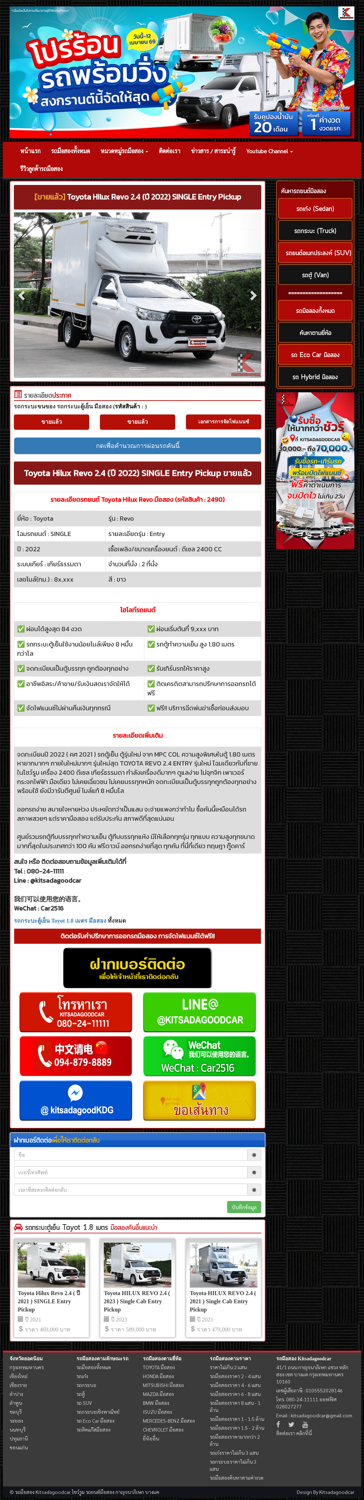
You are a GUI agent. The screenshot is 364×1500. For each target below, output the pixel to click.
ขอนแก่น (19, 1447)
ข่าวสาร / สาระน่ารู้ (213, 151)
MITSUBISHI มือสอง (163, 1385)
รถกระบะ (86, 1385)
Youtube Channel (269, 151)
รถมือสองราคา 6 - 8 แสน (235, 1394)
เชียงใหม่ (18, 1376)
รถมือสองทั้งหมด (70, 151)
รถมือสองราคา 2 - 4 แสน (235, 1376)
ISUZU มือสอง (157, 1411)
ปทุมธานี (19, 1438)
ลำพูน (16, 1403)
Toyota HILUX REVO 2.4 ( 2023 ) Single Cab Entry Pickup (137, 1301)
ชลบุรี (16, 1411)
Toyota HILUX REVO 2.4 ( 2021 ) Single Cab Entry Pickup (223, 1301)
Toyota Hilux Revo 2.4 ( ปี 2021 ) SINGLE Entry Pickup (49, 1301)
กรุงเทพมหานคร (27, 1367)
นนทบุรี (18, 1429)
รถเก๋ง (82, 1376)
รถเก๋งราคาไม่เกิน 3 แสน (234, 1452)
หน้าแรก (30, 151)
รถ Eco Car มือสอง (95, 1420)
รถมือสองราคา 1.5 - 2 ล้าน (237, 1427)
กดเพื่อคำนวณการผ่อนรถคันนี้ (138, 445)
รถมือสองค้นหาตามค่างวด (236, 1477)
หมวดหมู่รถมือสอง (124, 151)
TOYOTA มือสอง (159, 1367)
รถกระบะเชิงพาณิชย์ (97, 1411)
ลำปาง (16, 1394)
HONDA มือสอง (158, 1376)
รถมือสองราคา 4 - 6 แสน (235, 1385)
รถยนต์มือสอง (100, 1492)
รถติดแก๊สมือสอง (93, 1429)
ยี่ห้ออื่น (151, 1438)
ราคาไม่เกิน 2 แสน (228, 1367)
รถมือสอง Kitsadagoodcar (303, 1358)
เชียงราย (18, 1385)
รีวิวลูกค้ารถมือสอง (41, 168)
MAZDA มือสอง (158, 1394)
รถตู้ (80, 1394)
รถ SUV (84, 1403)
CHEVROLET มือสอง (163, 1429)
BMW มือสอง (156, 1403)
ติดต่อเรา (169, 151)
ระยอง (16, 1420)
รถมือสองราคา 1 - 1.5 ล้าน (237, 1419)
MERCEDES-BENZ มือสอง (169, 1420)
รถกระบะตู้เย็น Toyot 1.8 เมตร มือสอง (60, 921)
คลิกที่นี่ (304, 1433)
